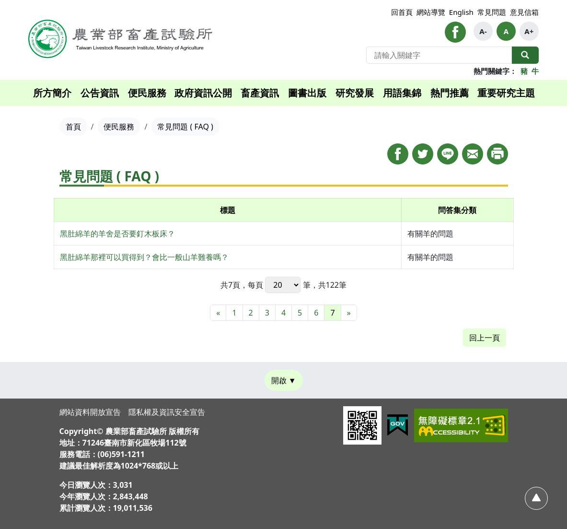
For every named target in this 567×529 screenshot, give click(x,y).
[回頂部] (536, 498)
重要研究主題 (506, 92)
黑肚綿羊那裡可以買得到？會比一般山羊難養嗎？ (144, 257)
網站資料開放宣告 (90, 412)
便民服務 (147, 92)
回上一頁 (484, 337)
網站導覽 (431, 12)
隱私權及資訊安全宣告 (166, 412)
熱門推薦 (449, 92)
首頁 (73, 126)
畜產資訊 (260, 92)
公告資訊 (100, 92)
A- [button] (482, 31)
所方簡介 (52, 92)
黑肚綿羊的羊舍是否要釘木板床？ (117, 233)
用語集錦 (402, 92)
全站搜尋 (525, 55)
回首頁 (402, 12)
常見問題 (491, 12)
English (461, 12)
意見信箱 (524, 12)
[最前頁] (218, 313)
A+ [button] (528, 31)
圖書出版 (307, 92)
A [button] (506, 31)
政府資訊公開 (203, 92)
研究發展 (355, 92)
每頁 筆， (283, 285)
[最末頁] (349, 313)
